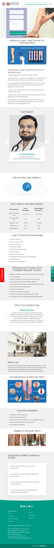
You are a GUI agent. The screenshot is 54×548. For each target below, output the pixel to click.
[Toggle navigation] (50, 3)
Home (9, 513)
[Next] (47, 142)
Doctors (31, 513)
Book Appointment (13, 518)
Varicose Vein (32, 515)
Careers (31, 518)
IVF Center (11, 521)
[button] (27, 467)
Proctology (11, 516)
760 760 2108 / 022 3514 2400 (35, 4)
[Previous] (7, 142)
